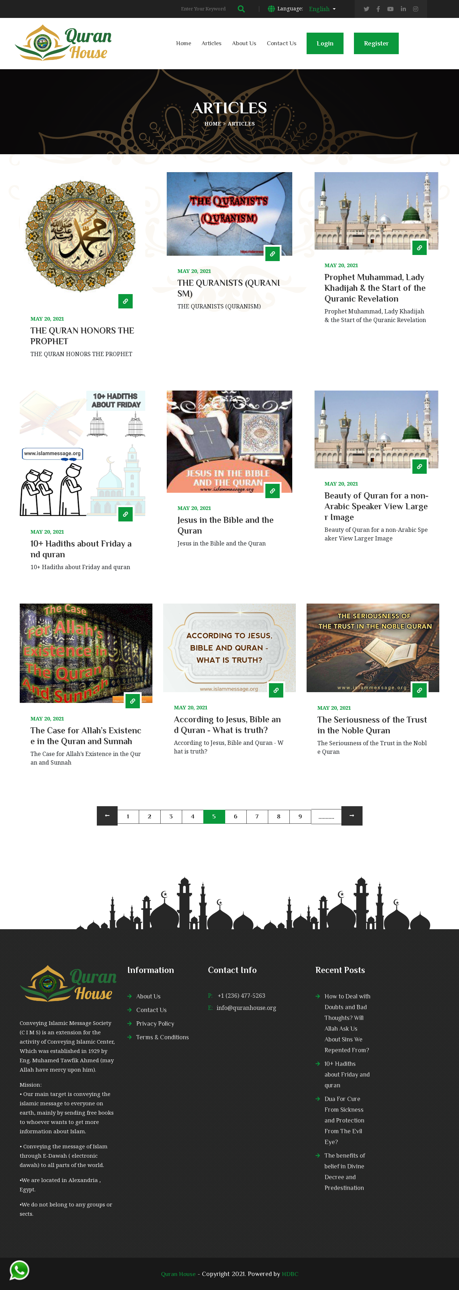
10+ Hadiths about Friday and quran (348, 1074)
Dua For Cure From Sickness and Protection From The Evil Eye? (345, 1120)
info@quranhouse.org (247, 1008)
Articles (212, 43)
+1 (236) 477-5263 (241, 996)
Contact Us (282, 43)
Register (376, 47)
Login (325, 47)
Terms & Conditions (163, 1037)
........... (326, 816)
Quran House (178, 1273)
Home (183, 43)
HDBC (291, 1273)
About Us (244, 43)
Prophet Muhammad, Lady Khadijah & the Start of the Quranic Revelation (375, 287)
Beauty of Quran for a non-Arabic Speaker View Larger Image (377, 506)
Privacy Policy (155, 1023)
